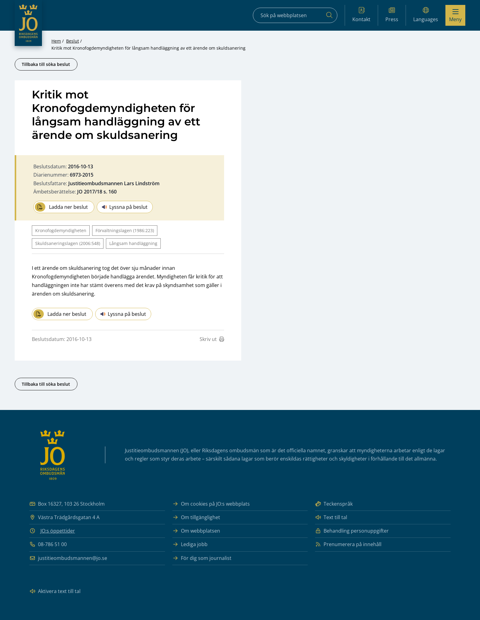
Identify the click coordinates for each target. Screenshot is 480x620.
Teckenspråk (334, 504)
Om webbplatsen (196, 531)
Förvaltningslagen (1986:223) (125, 230)
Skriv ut (212, 339)
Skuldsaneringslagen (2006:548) (67, 243)
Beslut (72, 41)
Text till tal (331, 517)
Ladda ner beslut (61, 207)
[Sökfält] (295, 15)
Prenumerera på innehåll (348, 544)
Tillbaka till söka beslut (46, 64)
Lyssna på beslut (125, 207)
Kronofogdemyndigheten (60, 230)
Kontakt (361, 15)
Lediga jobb (190, 544)
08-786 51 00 (48, 544)
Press (391, 15)
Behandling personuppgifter (352, 531)
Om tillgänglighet (196, 517)
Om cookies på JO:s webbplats (211, 504)
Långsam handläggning (133, 243)
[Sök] (329, 15)
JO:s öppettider (57, 530)
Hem (56, 41)
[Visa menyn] (455, 15)
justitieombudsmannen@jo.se (68, 558)
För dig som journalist (201, 558)
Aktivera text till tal (55, 591)
